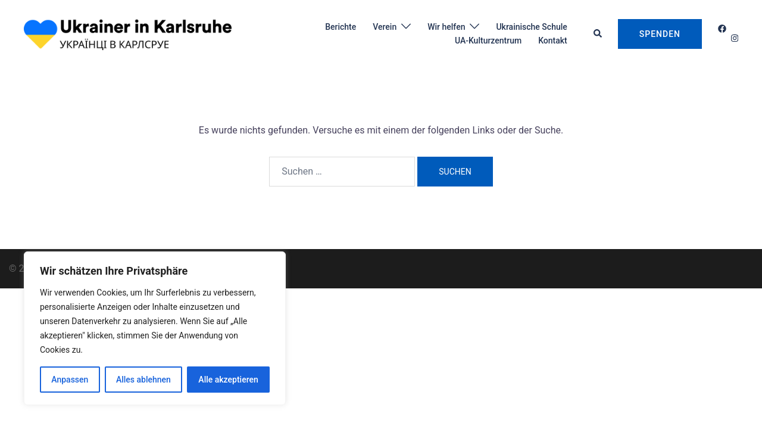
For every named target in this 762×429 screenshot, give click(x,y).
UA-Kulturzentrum (488, 40)
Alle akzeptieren (228, 379)
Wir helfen (446, 27)
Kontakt (552, 40)
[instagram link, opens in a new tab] (733, 38)
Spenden (659, 34)
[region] (155, 328)
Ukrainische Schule (531, 27)
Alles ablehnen (143, 379)
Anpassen (69, 379)
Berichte (340, 27)
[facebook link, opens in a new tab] (721, 28)
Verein (384, 27)
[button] (598, 34)
